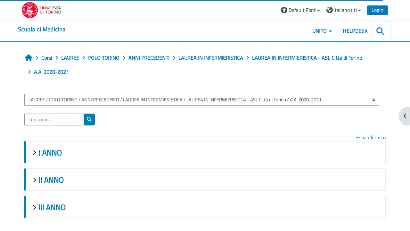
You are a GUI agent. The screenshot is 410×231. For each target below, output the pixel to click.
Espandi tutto (370, 137)
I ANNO (50, 152)
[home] (42, 29)
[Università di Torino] (42, 9)
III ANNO (52, 207)
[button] (300, 10)
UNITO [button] (318, 31)
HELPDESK (354, 31)
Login (376, 10)
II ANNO (51, 180)
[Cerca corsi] (55, 119)
